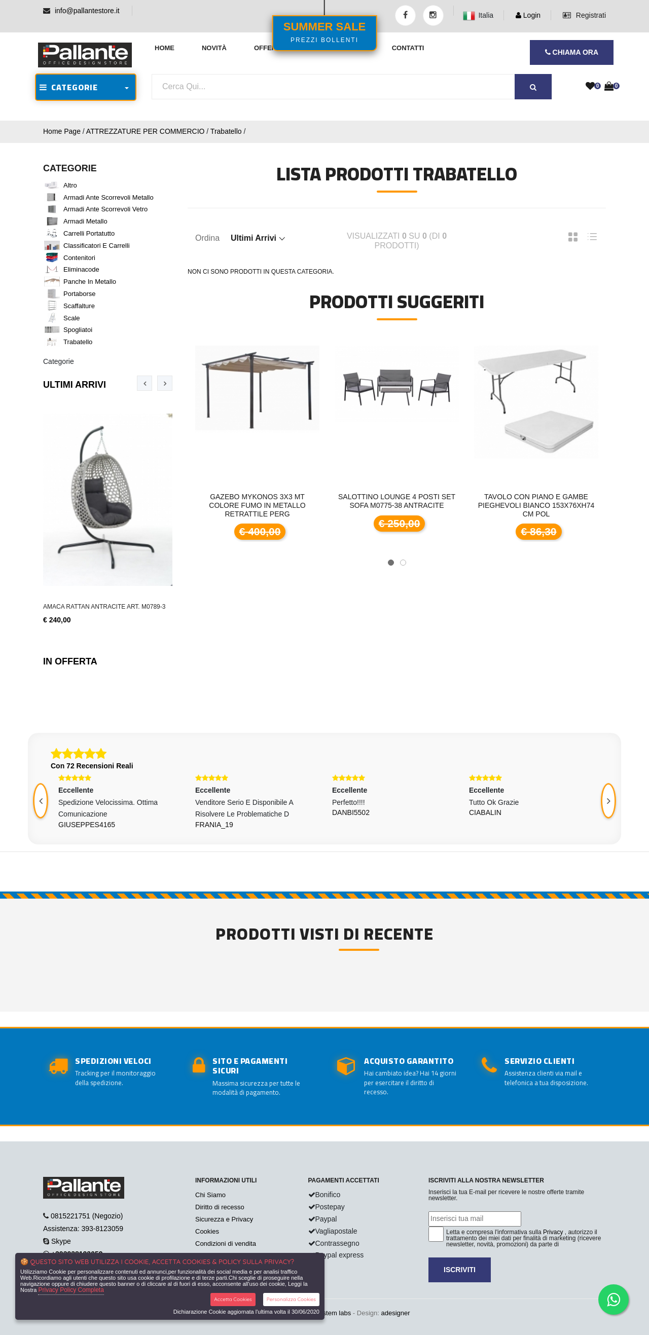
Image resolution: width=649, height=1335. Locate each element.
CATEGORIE (69, 87)
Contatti (408, 48)
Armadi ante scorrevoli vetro (105, 209)
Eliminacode (81, 269)
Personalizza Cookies (291, 1299)
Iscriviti (460, 1270)
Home (164, 48)
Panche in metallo (89, 281)
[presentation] (144, 383)
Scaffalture (79, 306)
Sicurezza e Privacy (224, 1219)
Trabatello (226, 131)
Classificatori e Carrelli (96, 245)
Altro (70, 185)
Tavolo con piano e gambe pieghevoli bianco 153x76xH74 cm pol (536, 505)
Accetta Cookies (233, 1299)
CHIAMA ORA (571, 52)
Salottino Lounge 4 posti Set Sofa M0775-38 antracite (396, 501)
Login (528, 15)
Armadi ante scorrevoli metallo (108, 197)
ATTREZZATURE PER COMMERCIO (145, 131)
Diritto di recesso (219, 1207)
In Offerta (70, 661)
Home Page (62, 131)
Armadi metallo (85, 221)
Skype (61, 1241)
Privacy (553, 1232)
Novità (214, 48)
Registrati (584, 15)
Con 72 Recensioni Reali (92, 766)
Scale (71, 318)
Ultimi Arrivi (74, 385)
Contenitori (79, 258)
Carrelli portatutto (89, 233)
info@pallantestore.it (87, 11)
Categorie (58, 361)
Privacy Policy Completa (70, 1289)
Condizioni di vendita (225, 1243)
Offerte (269, 48)
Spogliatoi (77, 329)
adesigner (395, 1313)
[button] (391, 563)
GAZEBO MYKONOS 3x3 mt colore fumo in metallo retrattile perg (257, 505)
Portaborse (79, 294)
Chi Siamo (210, 1195)
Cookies (207, 1231)
